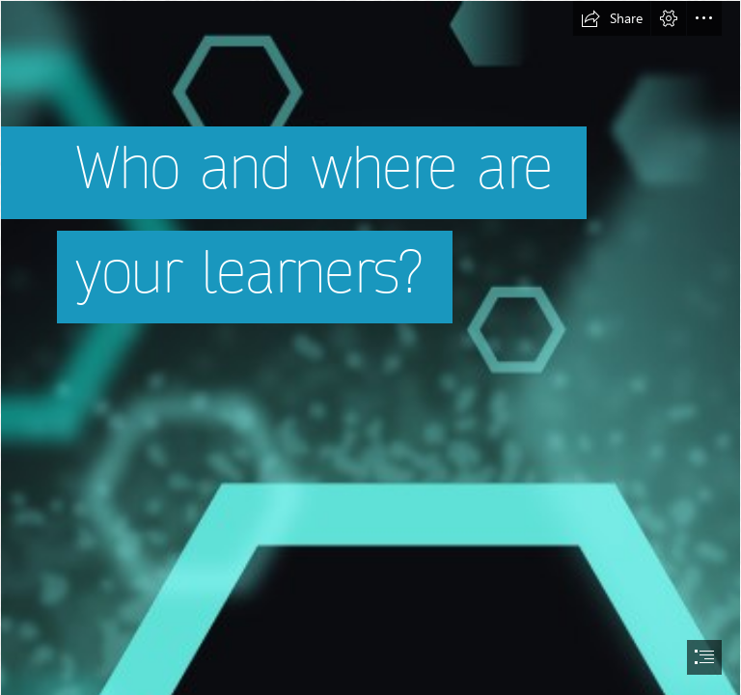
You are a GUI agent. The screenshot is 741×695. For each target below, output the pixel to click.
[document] (370, 347)
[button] (611, 18)
